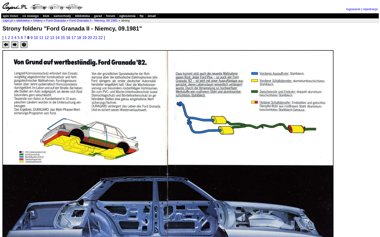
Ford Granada (56, 20)
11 (41, 38)
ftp (142, 16)
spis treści (10, 16)
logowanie (353, 9)
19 (84, 38)
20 (90, 38)
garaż (98, 16)
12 (47, 38)
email (152, 16)
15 (63, 38)
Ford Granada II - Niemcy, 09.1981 (93, 20)
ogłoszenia (127, 16)
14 (57, 38)
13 (52, 38)
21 (95, 38)
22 (100, 38)
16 (68, 38)
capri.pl (8, 20)
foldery (38, 20)
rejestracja (370, 9)
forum (110, 16)
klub (46, 16)
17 (73, 38)
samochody (62, 16)
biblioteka (82, 16)
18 (79, 38)
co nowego (30, 16)
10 (36, 38)
